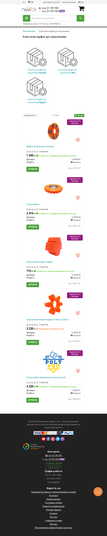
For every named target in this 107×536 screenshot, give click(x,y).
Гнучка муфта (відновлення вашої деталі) (46, 377)
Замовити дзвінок (54, 463)
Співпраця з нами (53, 520)
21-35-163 (48, 8)
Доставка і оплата (51, 2)
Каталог (53, 513)
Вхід (81, 2)
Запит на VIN (53, 467)
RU (24, 2)
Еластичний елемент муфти (39, 262)
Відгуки (53, 524)
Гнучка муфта (32, 204)
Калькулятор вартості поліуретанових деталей (53, 492)
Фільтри (79, 115)
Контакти (53, 495)
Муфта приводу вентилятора (40, 146)
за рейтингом (30, 115)
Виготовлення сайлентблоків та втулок (53, 528)
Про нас (53, 517)
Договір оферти (53, 510)
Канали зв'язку (69, 2)
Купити (32, 169)
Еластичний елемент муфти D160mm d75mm (47, 319)
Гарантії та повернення (53, 506)
